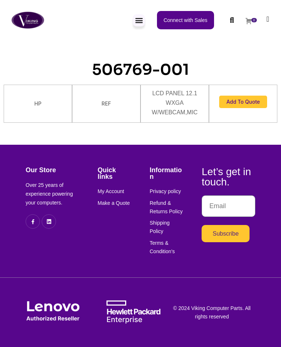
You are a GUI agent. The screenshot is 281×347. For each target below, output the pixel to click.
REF (106, 103)
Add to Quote (243, 102)
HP (37, 103)
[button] (139, 20)
